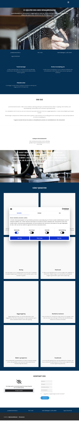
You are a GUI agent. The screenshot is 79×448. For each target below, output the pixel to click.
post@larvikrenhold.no (15, 52)
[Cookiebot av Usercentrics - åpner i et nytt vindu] (63, 209)
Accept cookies (19, 390)
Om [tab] (60, 213)
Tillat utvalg (39, 238)
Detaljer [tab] (39, 213)
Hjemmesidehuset (13, 417)
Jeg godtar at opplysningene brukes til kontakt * (54, 393)
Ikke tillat (20, 238)
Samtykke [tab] (19, 213)
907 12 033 (40, 52)
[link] (18, 382)
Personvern (22, 417)
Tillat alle (59, 238)
